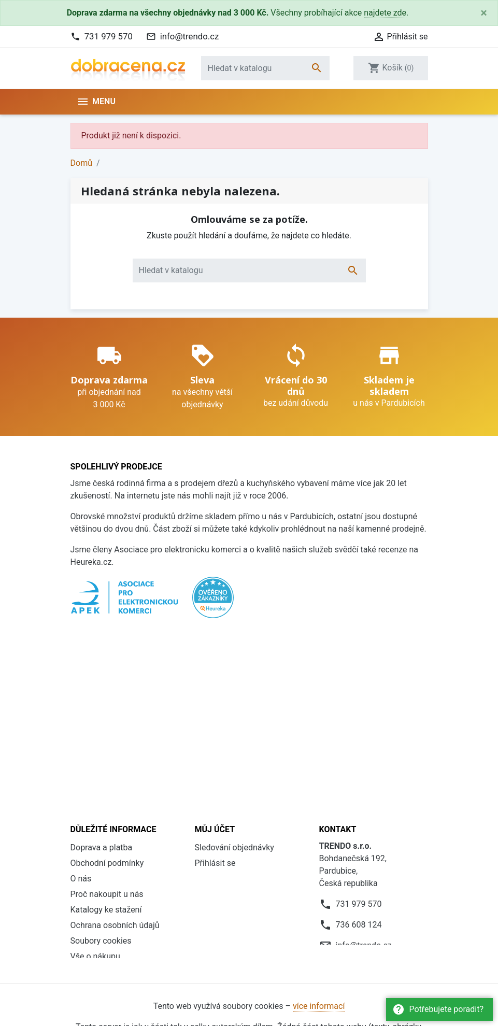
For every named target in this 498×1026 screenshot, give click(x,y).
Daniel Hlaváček (128, 960)
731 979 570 (108, 36)
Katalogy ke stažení (106, 717)
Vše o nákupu (95, 763)
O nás (81, 686)
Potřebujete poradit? (437, 1009)
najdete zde (385, 13)
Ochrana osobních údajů (115, 732)
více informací (319, 835)
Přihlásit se (215, 670)
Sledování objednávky (234, 655)
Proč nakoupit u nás (107, 701)
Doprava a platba (101, 655)
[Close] (483, 13)
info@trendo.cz (189, 36)
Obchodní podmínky (107, 670)
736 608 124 (359, 732)
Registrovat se (221, 686)
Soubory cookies (101, 748)
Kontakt (84, 779)
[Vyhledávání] (265, 68)
